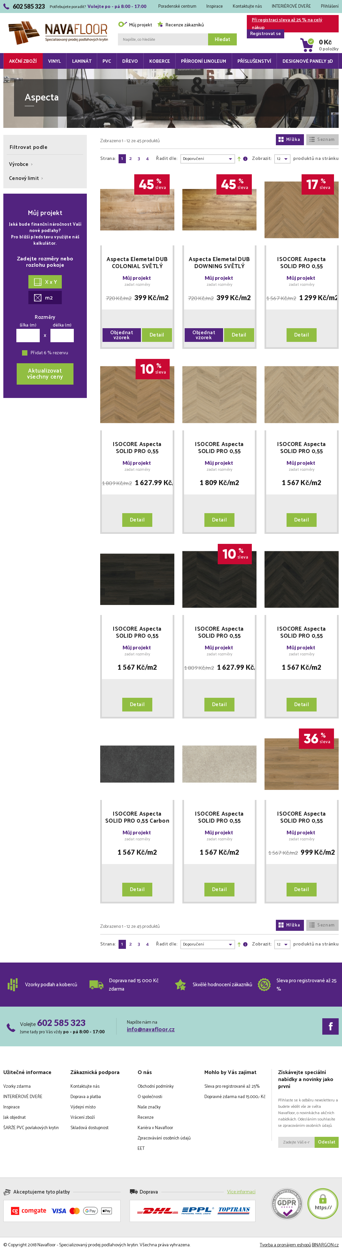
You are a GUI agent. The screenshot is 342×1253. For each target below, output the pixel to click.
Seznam (322, 139)
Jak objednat (14, 1117)
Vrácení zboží (82, 1117)
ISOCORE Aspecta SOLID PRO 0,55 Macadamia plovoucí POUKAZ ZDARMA (301, 818)
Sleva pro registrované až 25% (232, 1086)
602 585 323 (61, 1022)
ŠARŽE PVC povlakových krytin (31, 1127)
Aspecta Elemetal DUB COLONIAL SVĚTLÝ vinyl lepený (137, 263)
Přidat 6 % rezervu (49, 353)
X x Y (45, 282)
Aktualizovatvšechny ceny (45, 374)
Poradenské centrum (177, 6)
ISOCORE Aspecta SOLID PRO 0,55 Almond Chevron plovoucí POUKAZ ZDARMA (219, 448)
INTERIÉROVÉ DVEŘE (291, 6)
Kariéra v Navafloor (155, 1127)
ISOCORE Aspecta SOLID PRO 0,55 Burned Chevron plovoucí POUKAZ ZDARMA (219, 633)
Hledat (222, 39)
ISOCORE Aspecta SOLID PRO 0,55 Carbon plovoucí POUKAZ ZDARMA (137, 818)
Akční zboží (23, 61)
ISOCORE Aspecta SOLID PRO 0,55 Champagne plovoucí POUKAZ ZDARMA (219, 818)
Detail (157, 335)
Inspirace (214, 6)
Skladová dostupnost (89, 1127)
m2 (43, 297)
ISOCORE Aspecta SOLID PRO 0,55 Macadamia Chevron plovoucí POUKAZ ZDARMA (137, 448)
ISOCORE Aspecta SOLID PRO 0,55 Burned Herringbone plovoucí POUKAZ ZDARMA (302, 633)
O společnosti (150, 1096)
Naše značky (149, 1107)
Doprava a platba (85, 1096)
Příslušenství (254, 61)
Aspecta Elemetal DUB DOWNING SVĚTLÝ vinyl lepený (219, 263)
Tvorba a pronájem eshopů (285, 1245)
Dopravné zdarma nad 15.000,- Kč (235, 1096)
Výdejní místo (83, 1107)
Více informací (241, 1192)
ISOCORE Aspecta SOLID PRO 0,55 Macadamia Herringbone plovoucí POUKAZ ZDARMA (302, 263)
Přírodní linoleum (203, 61)
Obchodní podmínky (156, 1086)
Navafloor (58, 23)
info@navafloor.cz (151, 1029)
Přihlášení (330, 6)
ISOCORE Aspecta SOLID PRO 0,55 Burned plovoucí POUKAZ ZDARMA (137, 633)
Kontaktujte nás (247, 6)
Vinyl (54, 61)
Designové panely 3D (308, 61)
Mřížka (289, 139)
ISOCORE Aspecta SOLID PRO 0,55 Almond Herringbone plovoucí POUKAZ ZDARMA (301, 448)
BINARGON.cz (325, 1245)
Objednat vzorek (121, 335)
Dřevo (130, 61)
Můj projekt (135, 25)
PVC (107, 61)
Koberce (159, 61)
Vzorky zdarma (17, 1086)
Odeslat (326, 1142)
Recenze (146, 1117)
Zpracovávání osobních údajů (164, 1138)
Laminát (82, 61)
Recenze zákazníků (180, 25)
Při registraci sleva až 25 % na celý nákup (284, 24)
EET (141, 1148)
